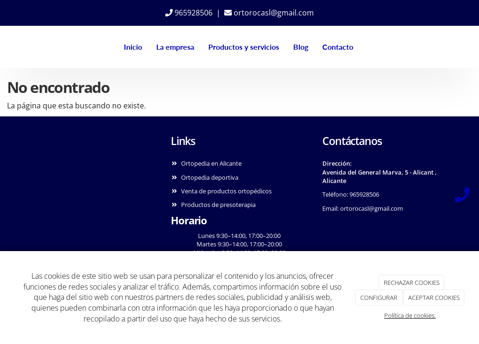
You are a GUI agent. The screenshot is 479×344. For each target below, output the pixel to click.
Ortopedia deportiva (209, 177)
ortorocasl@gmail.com (269, 13)
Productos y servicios (242, 46)
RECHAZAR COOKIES (412, 282)
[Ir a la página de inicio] (17, 47)
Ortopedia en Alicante (211, 163)
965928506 (189, 13)
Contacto (336, 46)
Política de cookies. (410, 315)
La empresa (174, 46)
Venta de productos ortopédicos (226, 191)
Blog (299, 46)
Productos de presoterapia (218, 204)
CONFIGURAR (378, 297)
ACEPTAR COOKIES (434, 297)
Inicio (131, 46)
